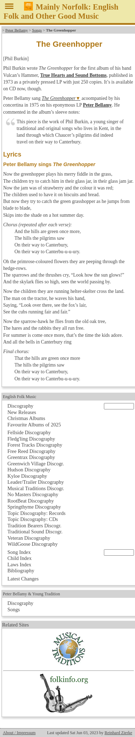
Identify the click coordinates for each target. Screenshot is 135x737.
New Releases (21, 412)
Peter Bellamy (16, 30)
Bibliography (20, 570)
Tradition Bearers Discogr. (34, 525)
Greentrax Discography (31, 457)
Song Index (19, 552)
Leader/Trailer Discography (35, 482)
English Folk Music (19, 396)
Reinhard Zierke (118, 732)
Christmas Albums (26, 418)
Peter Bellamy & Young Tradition (31, 593)
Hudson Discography (29, 469)
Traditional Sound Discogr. (35, 531)
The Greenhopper (59, 98)
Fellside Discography (29, 432)
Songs (37, 30)
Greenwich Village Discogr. (35, 463)
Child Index (19, 558)
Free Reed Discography (31, 451)
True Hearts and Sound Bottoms (73, 75)
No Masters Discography (32, 494)
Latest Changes (23, 579)
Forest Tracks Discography (34, 445)
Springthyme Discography (34, 507)
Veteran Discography (28, 538)
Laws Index (19, 564)
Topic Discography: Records (36, 513)
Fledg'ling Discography (31, 439)
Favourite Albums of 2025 (34, 424)
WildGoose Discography (32, 544)
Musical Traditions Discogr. (35, 488)
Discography (20, 406)
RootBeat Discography (30, 501)
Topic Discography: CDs (32, 519)
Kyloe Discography (27, 476)
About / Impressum (19, 732)
